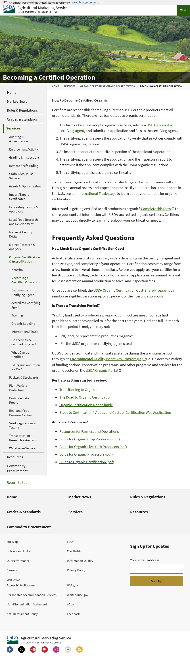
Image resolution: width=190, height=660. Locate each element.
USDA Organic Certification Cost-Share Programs (131, 290)
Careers (12, 570)
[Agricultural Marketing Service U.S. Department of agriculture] (35, 9)
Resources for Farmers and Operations (89, 431)
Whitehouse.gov (77, 595)
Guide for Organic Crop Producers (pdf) (89, 439)
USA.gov (72, 585)
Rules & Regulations (147, 496)
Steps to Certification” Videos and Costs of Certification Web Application (115, 412)
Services (69, 86)
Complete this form (156, 208)
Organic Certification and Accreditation (107, 86)
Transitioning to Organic (78, 389)
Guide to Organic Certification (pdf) (86, 461)
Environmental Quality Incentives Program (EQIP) (108, 358)
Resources (139, 511)
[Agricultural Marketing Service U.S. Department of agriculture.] (39, 640)
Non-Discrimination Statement (27, 604)
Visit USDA (13, 580)
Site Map (12, 542)
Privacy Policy (76, 570)
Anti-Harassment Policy (22, 614)
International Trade (92, 193)
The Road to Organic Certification (85, 397)
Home (55, 86)
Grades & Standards (24, 511)
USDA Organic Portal (102, 370)
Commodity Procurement (29, 526)
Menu (183, 10)
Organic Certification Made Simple (86, 404)
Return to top (17, 482)
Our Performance (18, 561)
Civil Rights (74, 551)
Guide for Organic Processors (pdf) (86, 454)
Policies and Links (18, 551)
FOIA (70, 542)
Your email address (144, 560)
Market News (79, 496)
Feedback (73, 614)
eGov (70, 604)
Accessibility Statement (22, 585)
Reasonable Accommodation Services (31, 595)
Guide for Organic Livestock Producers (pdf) (93, 446)
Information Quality (80, 561)
